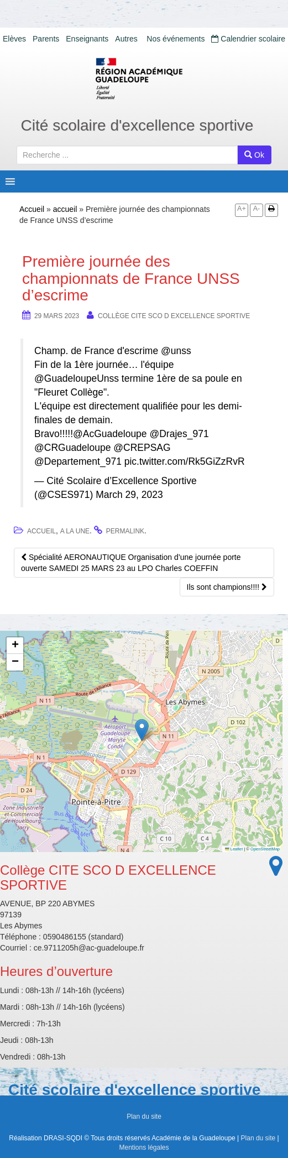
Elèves (14, 38)
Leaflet (234, 849)
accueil (65, 209)
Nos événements (175, 38)
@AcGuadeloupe (110, 433)
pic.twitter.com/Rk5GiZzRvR (184, 461)
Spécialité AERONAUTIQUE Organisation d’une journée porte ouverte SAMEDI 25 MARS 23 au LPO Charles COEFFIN (131, 563)
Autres (126, 38)
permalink (125, 531)
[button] (142, 730)
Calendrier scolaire (248, 38)
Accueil (31, 209)
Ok (254, 154)
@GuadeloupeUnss (76, 378)
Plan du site (144, 1116)
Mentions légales (144, 1147)
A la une (75, 531)
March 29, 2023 (129, 494)
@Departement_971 (78, 461)
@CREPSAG (141, 447)
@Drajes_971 (178, 433)
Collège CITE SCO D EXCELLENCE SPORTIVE (174, 316)
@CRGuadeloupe (72, 447)
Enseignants (87, 38)
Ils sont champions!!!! (227, 587)
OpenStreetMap (265, 849)
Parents (46, 38)
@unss (176, 350)
